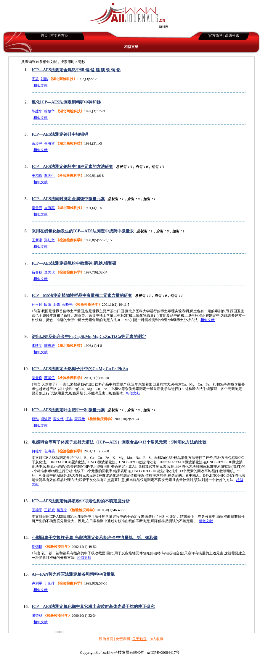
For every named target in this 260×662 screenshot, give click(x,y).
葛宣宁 (62, 510)
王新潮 (37, 240)
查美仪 (49, 272)
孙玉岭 (37, 304)
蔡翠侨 (49, 378)
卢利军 (37, 583)
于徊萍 (49, 583)
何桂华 (37, 451)
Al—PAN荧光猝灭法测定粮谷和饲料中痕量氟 (73, 574)
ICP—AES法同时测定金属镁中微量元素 (68, 199)
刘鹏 (44, 79)
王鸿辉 (37, 176)
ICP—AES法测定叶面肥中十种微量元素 (68, 410)
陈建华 (37, 111)
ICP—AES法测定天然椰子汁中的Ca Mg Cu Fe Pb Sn (80, 369)
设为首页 (106, 639)
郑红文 (49, 240)
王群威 (49, 510)
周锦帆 (37, 547)
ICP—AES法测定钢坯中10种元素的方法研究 (72, 166)
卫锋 (56, 304)
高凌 (35, 79)
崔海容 (49, 143)
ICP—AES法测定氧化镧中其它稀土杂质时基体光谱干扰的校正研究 (93, 606)
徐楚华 (49, 111)
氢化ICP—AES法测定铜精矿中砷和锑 (66, 102)
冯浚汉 (46, 419)
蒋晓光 (67, 304)
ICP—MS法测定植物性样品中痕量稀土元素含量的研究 (82, 295)
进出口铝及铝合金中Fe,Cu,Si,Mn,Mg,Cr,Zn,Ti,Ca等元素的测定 (89, 336)
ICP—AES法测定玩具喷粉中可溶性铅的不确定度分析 (81, 501)
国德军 (37, 510)
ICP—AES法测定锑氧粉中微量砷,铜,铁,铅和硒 (74, 263)
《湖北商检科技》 (63, 79)
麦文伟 (58, 419)
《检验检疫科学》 (70, 176)
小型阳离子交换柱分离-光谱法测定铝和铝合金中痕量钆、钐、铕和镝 (95, 537)
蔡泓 (35, 419)
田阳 (47, 304)
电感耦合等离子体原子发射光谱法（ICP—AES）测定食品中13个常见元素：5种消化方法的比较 (119, 442)
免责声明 (123, 639)
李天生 (49, 176)
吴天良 (37, 378)
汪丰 (69, 419)
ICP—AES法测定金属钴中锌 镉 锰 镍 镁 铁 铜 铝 (76, 70)
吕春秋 (37, 272)
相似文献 (40, 85)
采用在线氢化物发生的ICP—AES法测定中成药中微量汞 (83, 231)
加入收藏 (156, 639)
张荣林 (37, 616)
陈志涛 (49, 346)
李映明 (37, 346)
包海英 (49, 451)
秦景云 (37, 208)
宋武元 (79, 419)
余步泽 (37, 143)
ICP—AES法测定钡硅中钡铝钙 (60, 134)
